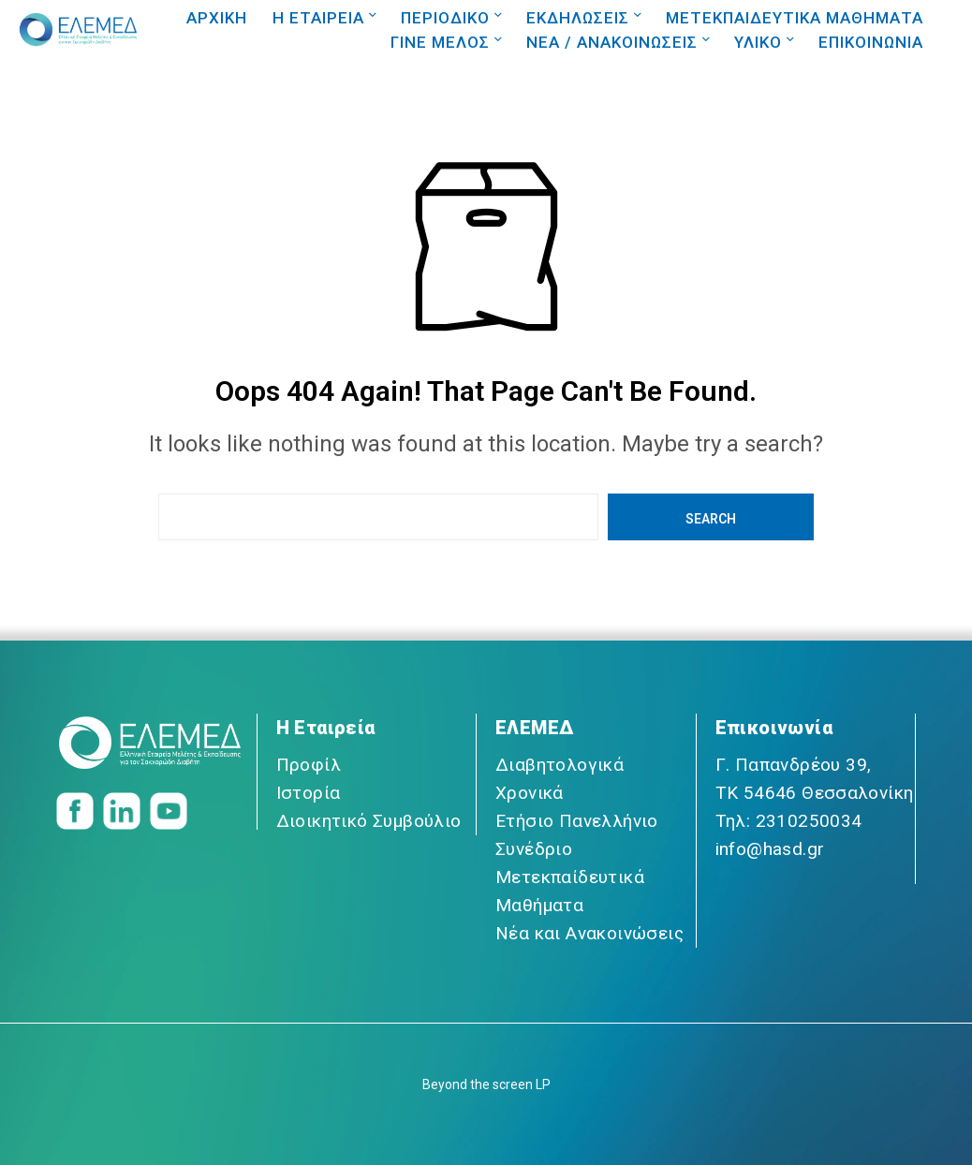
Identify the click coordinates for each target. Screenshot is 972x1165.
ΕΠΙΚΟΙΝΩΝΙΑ (870, 42)
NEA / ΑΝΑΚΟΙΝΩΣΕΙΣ (612, 42)
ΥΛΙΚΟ (758, 42)
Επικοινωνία (773, 727)
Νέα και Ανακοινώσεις (589, 933)
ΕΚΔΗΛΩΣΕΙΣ (577, 17)
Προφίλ (308, 764)
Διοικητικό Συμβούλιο (369, 821)
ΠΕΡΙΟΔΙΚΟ (445, 17)
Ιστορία (308, 793)
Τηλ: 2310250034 (788, 821)
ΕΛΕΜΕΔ (534, 727)
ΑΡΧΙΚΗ (216, 17)
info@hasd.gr (770, 849)
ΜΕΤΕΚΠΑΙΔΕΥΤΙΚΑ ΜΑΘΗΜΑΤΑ (794, 17)
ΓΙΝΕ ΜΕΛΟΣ (440, 42)
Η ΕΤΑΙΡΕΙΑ (318, 17)
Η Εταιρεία (326, 727)
